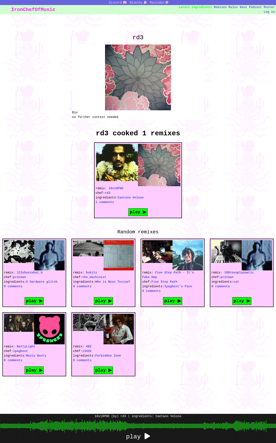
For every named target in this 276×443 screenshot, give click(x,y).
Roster (269, 7)
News (243, 7)
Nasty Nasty (36, 356)
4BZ (88, 346)
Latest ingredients (195, 7)
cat (236, 282)
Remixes (220, 7)
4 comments (82, 286)
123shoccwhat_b (30, 272)
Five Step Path (164, 282)
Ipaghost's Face (178, 286)
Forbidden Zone (108, 356)
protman (19, 277)
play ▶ (138, 212)
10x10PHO (116, 188)
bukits (91, 272)
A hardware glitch (41, 282)
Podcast (255, 7)
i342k (86, 351)
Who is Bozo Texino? (112, 282)
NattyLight (26, 346)
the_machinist (94, 277)
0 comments (13, 286)
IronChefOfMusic (33, 10)
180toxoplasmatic (239, 272)
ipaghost (20, 351)
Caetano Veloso (131, 197)
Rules (233, 7)
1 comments (105, 202)
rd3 (107, 193)
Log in (269, 12)
